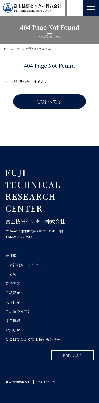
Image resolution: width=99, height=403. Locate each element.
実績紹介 (12, 292)
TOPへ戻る (49, 101)
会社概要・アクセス (25, 265)
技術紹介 (12, 301)
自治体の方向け (18, 311)
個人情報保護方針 (18, 381)
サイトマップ (46, 381)
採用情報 (12, 320)
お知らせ (12, 329)
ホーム (8, 48)
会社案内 (12, 255)
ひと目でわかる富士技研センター (32, 339)
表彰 (12, 274)
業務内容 (12, 283)
